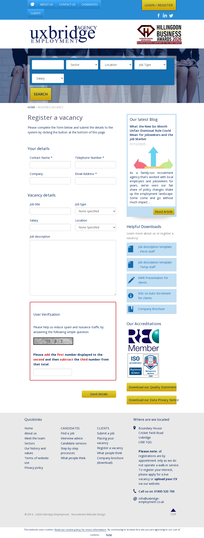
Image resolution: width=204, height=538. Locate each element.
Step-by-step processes (69, 450)
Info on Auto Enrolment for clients (154, 295)
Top (173, 514)
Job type (80, 204)
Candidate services (74, 443)
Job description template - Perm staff (155, 249)
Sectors (30, 443)
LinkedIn (165, 15)
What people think (73, 458)
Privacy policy (34, 468)
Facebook (159, 15)
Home (32, 4)
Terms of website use (37, 460)
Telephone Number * (89, 158)
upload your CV (166, 479)
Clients (36, 13)
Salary (34, 220)
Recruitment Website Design (88, 514)
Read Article (164, 211)
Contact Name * (41, 158)
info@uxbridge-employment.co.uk (151, 500)
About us (31, 433)
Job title (35, 204)
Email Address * (86, 174)
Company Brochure (151, 309)
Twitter (171, 15)
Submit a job (105, 433)
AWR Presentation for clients (153, 280)
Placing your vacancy (105, 440)
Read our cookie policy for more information (80, 529)
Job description (40, 236)
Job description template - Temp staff (155, 264)
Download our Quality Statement (153, 387)
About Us (46, 4)
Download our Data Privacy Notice (153, 400)
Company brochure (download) (110, 460)
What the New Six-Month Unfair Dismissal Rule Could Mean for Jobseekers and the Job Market (151, 132)
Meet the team (35, 438)
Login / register (159, 5)
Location (81, 220)
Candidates (90, 4)
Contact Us (67, 4)
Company (36, 174)
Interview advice (72, 438)
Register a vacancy (110, 448)
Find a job (67, 433)
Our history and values (35, 450)
